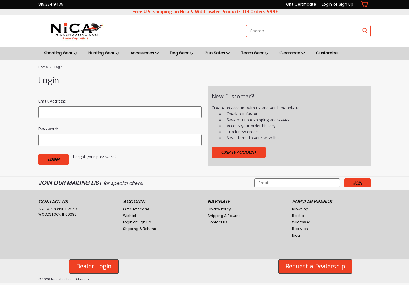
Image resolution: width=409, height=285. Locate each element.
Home (43, 67)
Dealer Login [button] (94, 266)
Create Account (238, 152)
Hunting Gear (103, 53)
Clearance (292, 53)
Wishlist (129, 215)
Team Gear (254, 53)
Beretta (298, 215)
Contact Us (217, 222)
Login (327, 4)
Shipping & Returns (139, 228)
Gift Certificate (301, 4)
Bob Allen (300, 228)
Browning (300, 209)
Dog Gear (181, 53)
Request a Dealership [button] (315, 266)
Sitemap (82, 279)
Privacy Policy (219, 209)
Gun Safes (217, 53)
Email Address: (52, 101)
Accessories (144, 53)
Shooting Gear (60, 53)
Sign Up (346, 4)
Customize (327, 53)
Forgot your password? (95, 157)
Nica (296, 235)
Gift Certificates (136, 209)
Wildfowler (301, 222)
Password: (48, 129)
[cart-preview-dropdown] (363, 4)
